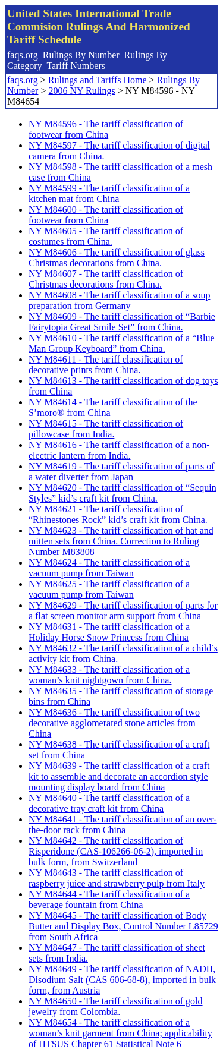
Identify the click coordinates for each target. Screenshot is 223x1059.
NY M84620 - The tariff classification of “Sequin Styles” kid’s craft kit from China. (122, 493)
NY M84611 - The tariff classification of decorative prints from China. (106, 364)
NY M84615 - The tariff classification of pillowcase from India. (106, 428)
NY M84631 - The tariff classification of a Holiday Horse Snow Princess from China (109, 632)
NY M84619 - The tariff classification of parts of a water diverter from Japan (122, 471)
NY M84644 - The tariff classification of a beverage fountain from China (109, 899)
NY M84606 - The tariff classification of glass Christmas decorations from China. (117, 257)
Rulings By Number (81, 55)
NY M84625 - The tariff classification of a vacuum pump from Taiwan (109, 589)
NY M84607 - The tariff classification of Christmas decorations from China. (106, 279)
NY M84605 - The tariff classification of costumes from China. (106, 236)
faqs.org (22, 55)
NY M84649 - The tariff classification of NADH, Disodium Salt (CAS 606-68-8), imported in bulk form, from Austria (122, 979)
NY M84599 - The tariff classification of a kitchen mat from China (109, 193)
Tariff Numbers (75, 66)
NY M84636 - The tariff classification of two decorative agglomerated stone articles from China (114, 723)
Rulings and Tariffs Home (97, 80)
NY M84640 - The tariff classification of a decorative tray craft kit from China (109, 803)
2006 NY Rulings (81, 91)
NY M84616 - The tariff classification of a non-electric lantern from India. (119, 450)
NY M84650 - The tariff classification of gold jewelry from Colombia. (116, 1006)
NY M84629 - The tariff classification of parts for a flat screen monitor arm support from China (123, 610)
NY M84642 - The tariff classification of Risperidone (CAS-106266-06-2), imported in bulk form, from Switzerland (116, 851)
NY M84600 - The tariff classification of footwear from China (106, 214)
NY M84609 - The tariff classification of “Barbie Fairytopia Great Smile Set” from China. (122, 321)
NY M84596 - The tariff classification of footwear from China (106, 129)
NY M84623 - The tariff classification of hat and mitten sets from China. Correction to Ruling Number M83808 (121, 541)
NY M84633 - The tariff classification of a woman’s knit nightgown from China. (109, 674)
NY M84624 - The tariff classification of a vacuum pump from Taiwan (109, 567)
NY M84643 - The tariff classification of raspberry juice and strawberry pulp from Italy (117, 878)
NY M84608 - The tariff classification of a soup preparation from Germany (119, 300)
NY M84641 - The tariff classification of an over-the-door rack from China (123, 824)
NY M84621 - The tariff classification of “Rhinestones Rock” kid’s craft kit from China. (118, 514)
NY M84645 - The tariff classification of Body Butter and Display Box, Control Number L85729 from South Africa (123, 926)
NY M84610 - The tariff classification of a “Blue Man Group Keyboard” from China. (122, 343)
